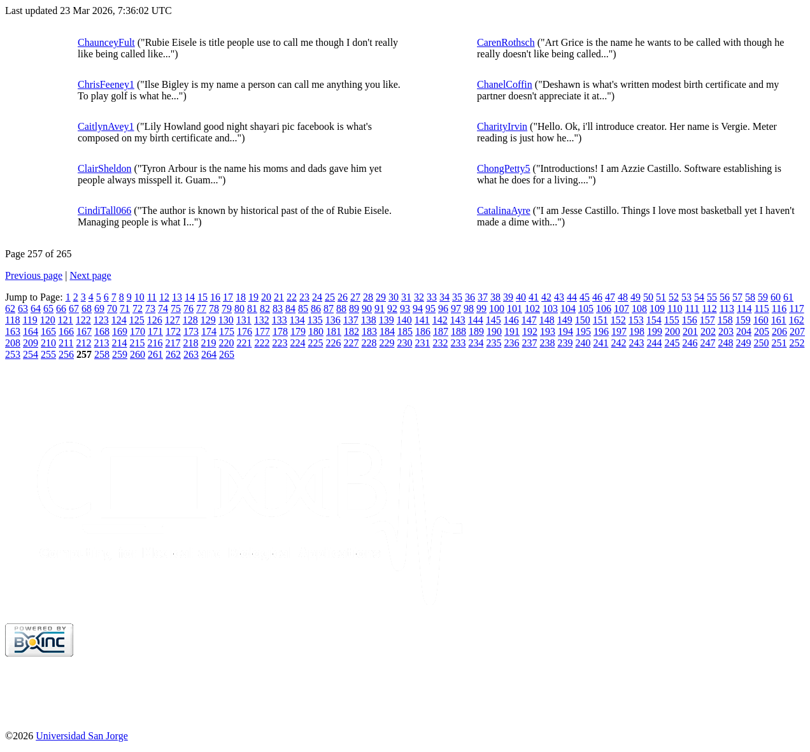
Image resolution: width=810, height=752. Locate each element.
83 (278, 308)
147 (529, 320)
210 (48, 342)
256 (66, 354)
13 (177, 297)
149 (564, 320)
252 (796, 342)
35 (457, 297)
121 (65, 320)
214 (119, 342)
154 (654, 320)
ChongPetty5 (503, 168)
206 (779, 331)
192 (529, 331)
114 (744, 308)
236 (511, 342)
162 (796, 320)
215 (137, 342)
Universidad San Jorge (82, 735)
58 (750, 297)
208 (12, 342)
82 (265, 308)
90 (367, 308)
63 (23, 308)
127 (172, 320)
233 (457, 342)
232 (440, 342)
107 (621, 308)
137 (351, 320)
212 (83, 342)
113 (727, 308)
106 (603, 308)
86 (316, 308)
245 (671, 342)
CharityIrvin (502, 126)
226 (333, 342)
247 (707, 342)
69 (99, 308)
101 (514, 308)
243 (636, 342)
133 (279, 320)
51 (661, 297)
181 (333, 331)
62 (10, 308)
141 (422, 320)
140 (404, 320)
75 (176, 308)
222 (261, 342)
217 (172, 342)
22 (292, 297)
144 (475, 320)
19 (253, 297)
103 (550, 308)
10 (139, 297)
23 (304, 297)
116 (779, 308)
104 (568, 308)
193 (547, 331)
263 (191, 354)
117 (796, 308)
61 (788, 297)
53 (686, 297)
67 (74, 308)
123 (101, 320)
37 (483, 297)
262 (173, 354)
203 (726, 331)
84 (290, 308)
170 (137, 331)
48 (623, 297)
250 (761, 342)
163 (12, 331)
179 (298, 331)
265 (226, 354)
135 (315, 320)
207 (797, 331)
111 (692, 308)
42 (546, 297)
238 (547, 342)
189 (476, 331)
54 (699, 297)
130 (226, 320)
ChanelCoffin (504, 84)
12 (164, 297)
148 (547, 320)
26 (343, 297)
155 (671, 320)
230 (404, 342)
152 (618, 320)
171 (155, 331)
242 (618, 342)
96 (443, 308)
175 (226, 331)
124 (119, 320)
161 (778, 320)
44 (572, 297)
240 (582, 342)
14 (190, 297)
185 (405, 331)
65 (48, 308)
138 (368, 320)
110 (674, 308)
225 (315, 342)
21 (279, 297)
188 (458, 331)
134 (297, 320)
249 (743, 342)
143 (457, 320)
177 (262, 331)
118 (12, 320)
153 (636, 320)
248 (725, 342)
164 (30, 331)
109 (657, 308)
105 (585, 308)
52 (674, 297)
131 (244, 320)
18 (241, 297)
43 (559, 297)
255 (48, 354)
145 (493, 320)
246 (689, 342)
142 (440, 320)
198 (636, 331)
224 (297, 342)
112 (709, 308)
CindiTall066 (104, 210)
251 (778, 342)
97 (456, 308)
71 (125, 308)
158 (725, 320)
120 (47, 320)
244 (654, 342)
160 (761, 320)
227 (351, 342)
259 (119, 354)
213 (101, 342)
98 (469, 308)
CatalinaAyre (503, 210)
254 (30, 354)
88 (341, 308)
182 (351, 331)
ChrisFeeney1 (106, 84)
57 (737, 297)
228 (368, 342)
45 (584, 297)
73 (150, 308)
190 (494, 331)
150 (582, 320)
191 (512, 331)
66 (61, 308)
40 (521, 297)
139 (386, 320)
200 (672, 331)
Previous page (33, 275)
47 (610, 297)
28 (368, 297)
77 (201, 308)
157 (707, 320)
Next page (90, 275)
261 (155, 354)
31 (406, 297)
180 (315, 331)
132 (261, 320)
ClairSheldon (104, 168)
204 (743, 331)
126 (154, 320)
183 (369, 331)
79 (227, 308)
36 (470, 297)
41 (534, 297)
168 (102, 331)
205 (761, 331)
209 (30, 342)
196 (601, 331)
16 (215, 297)
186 (422, 331)
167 (84, 331)
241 (600, 342)
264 (209, 354)
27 (355, 297)
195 (583, 331)
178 (280, 331)
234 (475, 342)
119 (29, 320)
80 (239, 308)
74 (163, 308)
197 (619, 331)
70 (112, 308)
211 (66, 342)
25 (330, 297)
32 (419, 297)
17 (228, 297)
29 (381, 297)
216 (154, 342)
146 (511, 320)
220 (226, 342)
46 (597, 297)
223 (279, 342)
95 (430, 308)
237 (529, 342)
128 (190, 320)
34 (444, 297)
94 (418, 308)
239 (564, 342)
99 (481, 308)
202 (708, 331)
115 (761, 308)
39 (508, 297)
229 (386, 342)
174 (209, 331)
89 (354, 308)
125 (137, 320)
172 (173, 331)
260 (137, 354)
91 (379, 308)
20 (266, 297)
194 (565, 331)
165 (48, 331)
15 (202, 297)
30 (393, 297)
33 (432, 297)
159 (743, 320)
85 (303, 308)
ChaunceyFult (106, 42)
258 (102, 354)
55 (712, 297)
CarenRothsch (506, 42)
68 (87, 308)
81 (252, 308)
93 (405, 308)
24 (317, 297)
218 (190, 342)
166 (66, 331)
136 (333, 320)
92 (392, 308)
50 (648, 297)
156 (689, 320)
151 (600, 320)
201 (690, 331)
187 (440, 331)
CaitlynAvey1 (106, 126)
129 (208, 320)
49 (635, 297)
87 (328, 308)
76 (188, 308)
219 (208, 342)
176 (244, 331)
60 (776, 297)
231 (422, 342)
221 (244, 342)
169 (119, 331)
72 (137, 308)
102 (532, 308)
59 (763, 297)
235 (493, 342)
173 (191, 331)
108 (639, 308)
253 (12, 354)
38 (495, 297)
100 (496, 308)
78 (214, 308)
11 (152, 297)
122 (83, 320)
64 (36, 308)
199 (654, 331)
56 (725, 297)
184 (387, 331)
